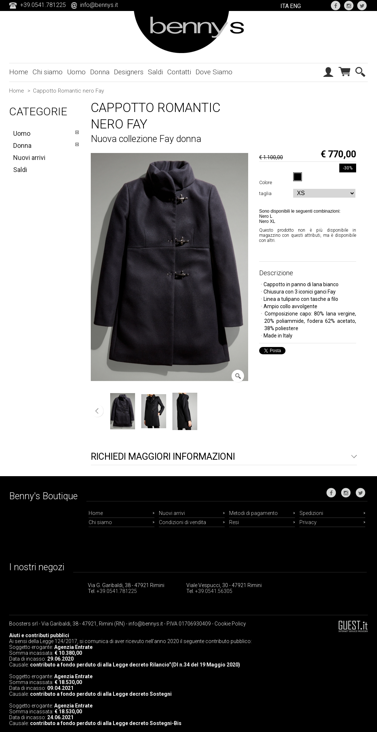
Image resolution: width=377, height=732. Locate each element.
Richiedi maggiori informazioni (163, 456)
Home (18, 72)
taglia (266, 193)
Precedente (97, 411)
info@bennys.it (99, 4)
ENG (295, 6)
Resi (234, 522)
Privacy (308, 522)
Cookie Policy (230, 624)
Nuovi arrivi (29, 157)
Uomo (76, 72)
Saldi (155, 72)
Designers (128, 72)
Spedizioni (311, 513)
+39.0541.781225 (117, 591)
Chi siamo (48, 72)
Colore (266, 182)
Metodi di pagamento (253, 513)
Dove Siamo (213, 72)
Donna (99, 72)
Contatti (179, 72)
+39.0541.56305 (213, 591)
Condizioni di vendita (182, 522)
